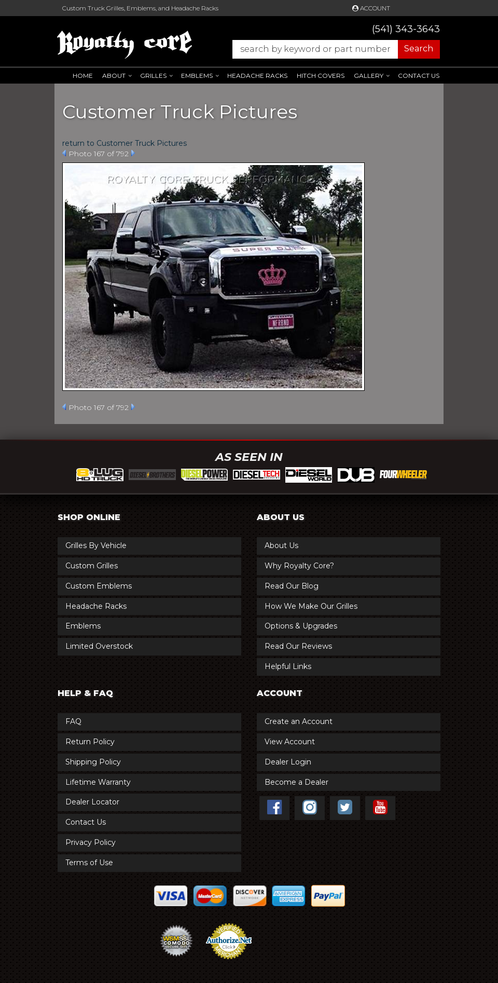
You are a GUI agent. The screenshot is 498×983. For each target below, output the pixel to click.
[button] (331, 49)
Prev (64, 153)
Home (83, 75)
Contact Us (418, 75)
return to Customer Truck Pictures (124, 143)
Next (133, 153)
